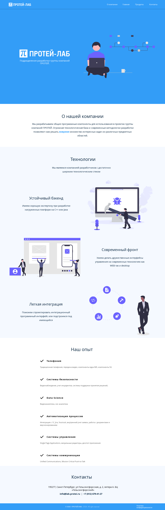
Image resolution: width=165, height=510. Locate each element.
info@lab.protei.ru (70, 493)
